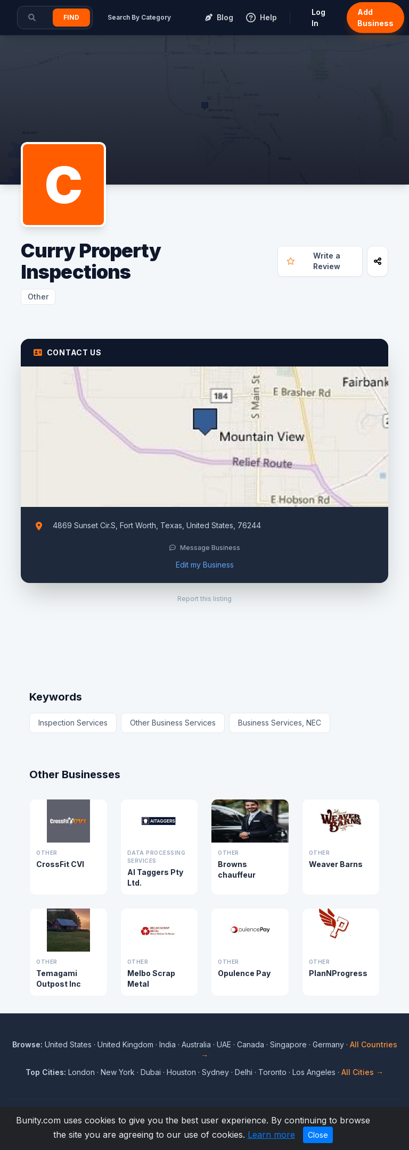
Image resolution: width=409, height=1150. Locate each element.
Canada (250, 1044)
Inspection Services (73, 722)
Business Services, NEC (279, 722)
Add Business (375, 17)
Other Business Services (173, 722)
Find (71, 17)
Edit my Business (205, 564)
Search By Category (139, 17)
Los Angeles (314, 1072)
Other (38, 296)
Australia (196, 1044)
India (167, 1044)
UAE (224, 1044)
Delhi (243, 1072)
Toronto (272, 1072)
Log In (318, 17)
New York (118, 1072)
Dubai (151, 1072)
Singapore (288, 1044)
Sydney (215, 1072)
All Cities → (362, 1072)
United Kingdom (125, 1044)
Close (318, 1134)
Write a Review (313, 261)
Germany (328, 1044)
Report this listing (204, 599)
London (81, 1072)
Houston (181, 1072)
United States (68, 1044)
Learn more (271, 1134)
